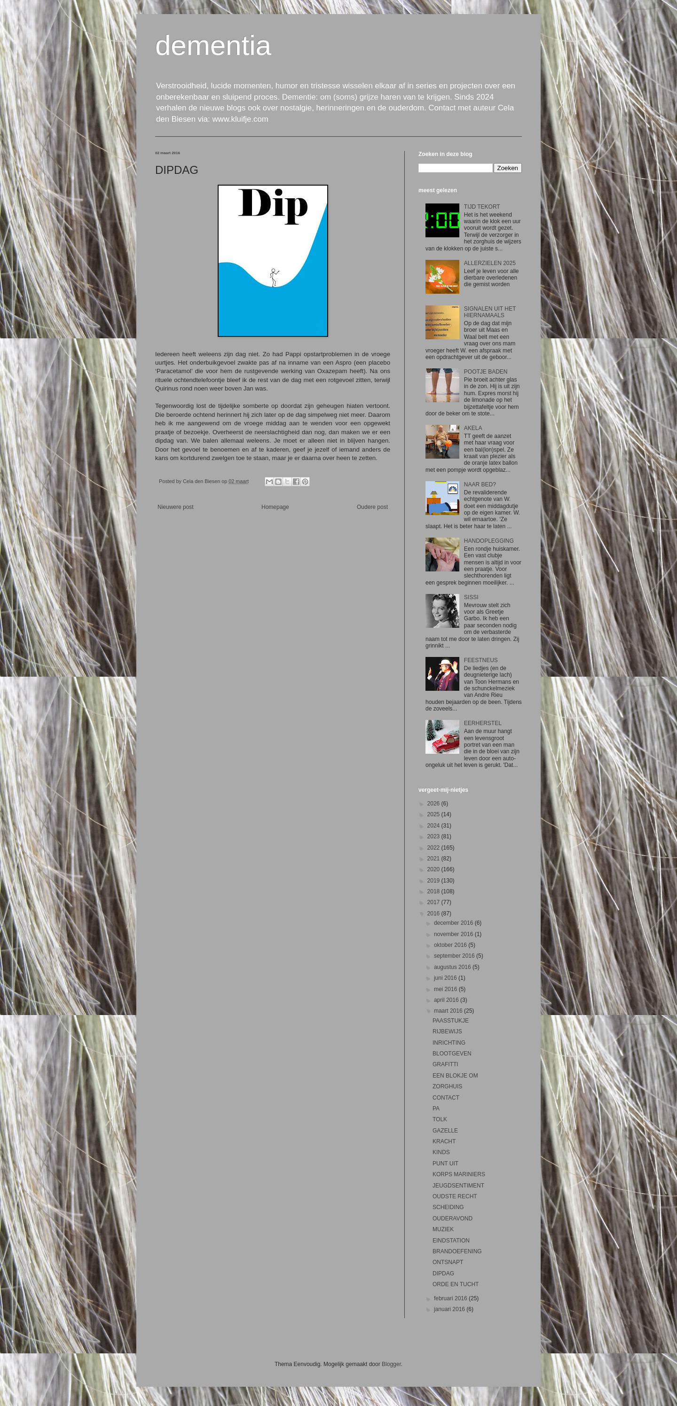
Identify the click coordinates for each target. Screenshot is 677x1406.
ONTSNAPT (448, 1262)
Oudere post (372, 507)
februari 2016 (451, 1298)
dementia (213, 45)
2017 (434, 902)
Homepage (275, 507)
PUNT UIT (445, 1163)
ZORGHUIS (447, 1086)
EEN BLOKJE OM (455, 1075)
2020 (434, 869)
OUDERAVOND (452, 1218)
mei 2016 (446, 989)
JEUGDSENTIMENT (458, 1185)
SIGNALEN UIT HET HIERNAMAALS (490, 312)
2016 (434, 913)
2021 (434, 858)
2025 (434, 814)
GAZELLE (445, 1130)
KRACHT (444, 1141)
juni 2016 (446, 978)
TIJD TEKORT (482, 206)
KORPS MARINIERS (459, 1174)
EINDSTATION (451, 1240)
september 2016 (455, 956)
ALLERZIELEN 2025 (490, 263)
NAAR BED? (480, 484)
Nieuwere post (175, 507)
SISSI (471, 597)
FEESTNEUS (481, 660)
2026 (434, 803)
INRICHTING (449, 1042)
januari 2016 (450, 1309)
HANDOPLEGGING (489, 541)
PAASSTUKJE (451, 1020)
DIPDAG (443, 1273)
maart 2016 (449, 1011)
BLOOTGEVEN (452, 1053)
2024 (434, 825)
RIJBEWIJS (447, 1031)
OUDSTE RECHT (455, 1196)
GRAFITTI (445, 1064)
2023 (434, 836)
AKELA (473, 428)
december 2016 (454, 923)
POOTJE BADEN (486, 371)
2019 (434, 880)
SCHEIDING (448, 1207)
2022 (434, 847)
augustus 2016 (453, 967)
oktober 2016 (451, 945)
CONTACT (446, 1097)
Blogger (391, 1364)
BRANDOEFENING (457, 1251)
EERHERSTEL (483, 723)
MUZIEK (443, 1229)
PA (436, 1108)
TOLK (440, 1119)
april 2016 (447, 1000)
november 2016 (454, 934)
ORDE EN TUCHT (456, 1284)
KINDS (441, 1152)
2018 (434, 891)
